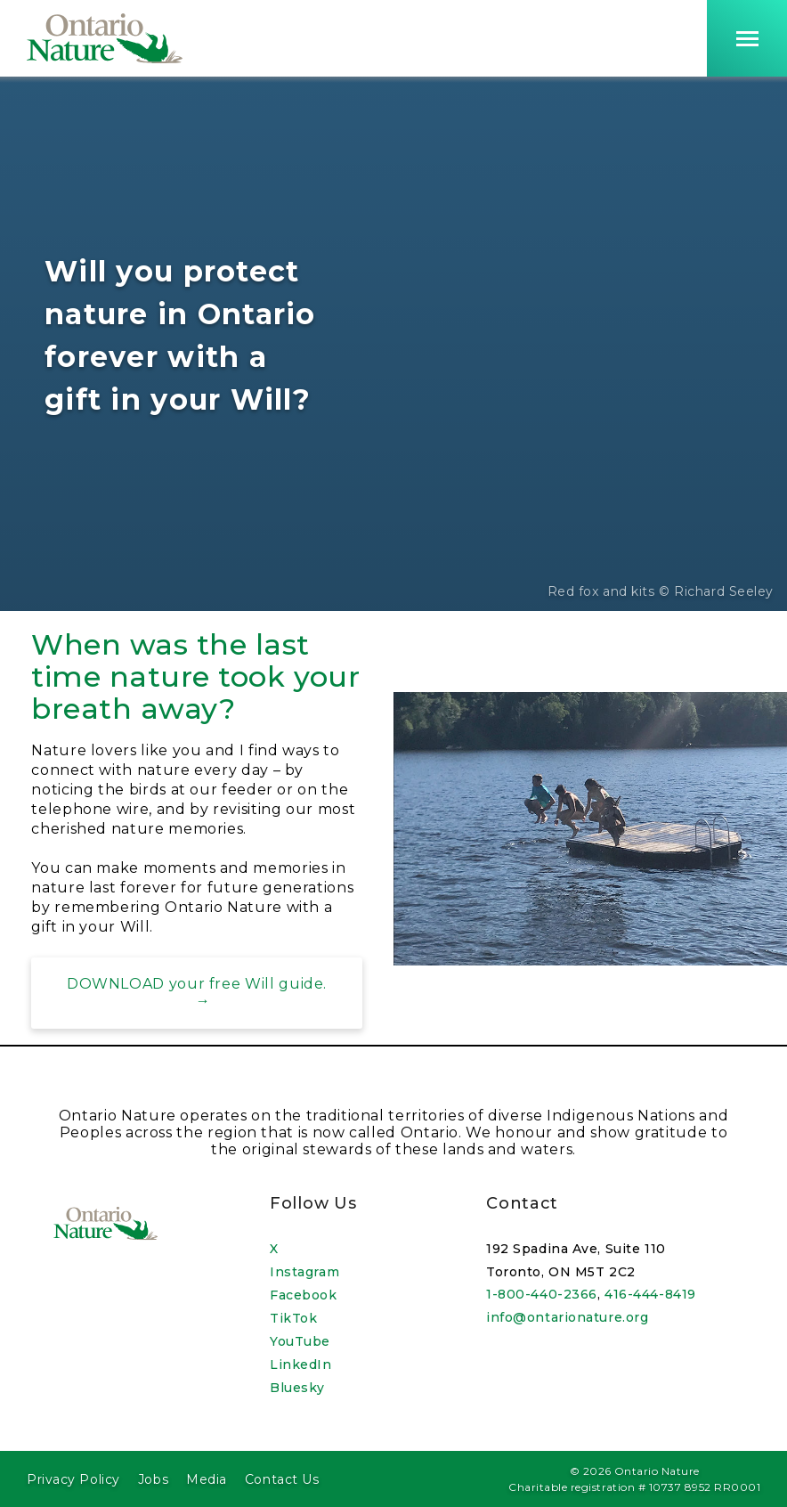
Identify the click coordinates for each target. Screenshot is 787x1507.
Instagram (304, 1272)
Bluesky (297, 1388)
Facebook (303, 1295)
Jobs (153, 1479)
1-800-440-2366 (541, 1294)
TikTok (293, 1318)
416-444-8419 (650, 1294)
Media (206, 1479)
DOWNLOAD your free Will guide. (197, 983)
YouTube (300, 1341)
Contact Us (282, 1479)
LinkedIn (300, 1364)
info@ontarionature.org (567, 1317)
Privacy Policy (73, 1479)
